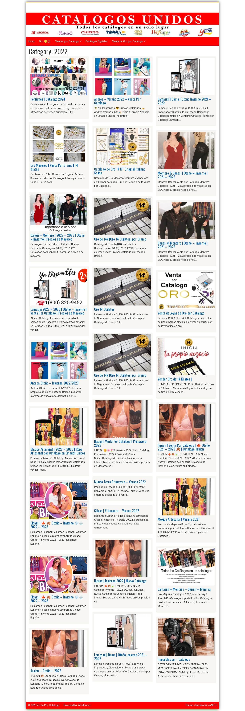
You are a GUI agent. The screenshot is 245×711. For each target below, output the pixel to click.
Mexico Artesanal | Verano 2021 (178, 519)
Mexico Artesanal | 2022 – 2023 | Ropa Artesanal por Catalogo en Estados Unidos (57, 451)
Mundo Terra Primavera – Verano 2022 (120, 481)
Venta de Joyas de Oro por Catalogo (181, 313)
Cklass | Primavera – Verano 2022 (116, 510)
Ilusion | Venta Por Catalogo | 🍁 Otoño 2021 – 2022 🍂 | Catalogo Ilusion (184, 447)
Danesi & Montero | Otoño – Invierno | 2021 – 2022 (183, 244)
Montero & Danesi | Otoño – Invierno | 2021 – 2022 (183, 174)
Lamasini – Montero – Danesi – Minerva (184, 589)
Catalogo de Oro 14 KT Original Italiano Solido (119, 170)
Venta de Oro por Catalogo (127, 41)
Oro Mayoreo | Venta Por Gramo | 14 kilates (54, 167)
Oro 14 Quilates (104, 309)
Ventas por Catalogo (67, 41)
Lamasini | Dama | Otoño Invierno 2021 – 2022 (121, 656)
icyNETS (212, 705)
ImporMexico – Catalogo (174, 659)
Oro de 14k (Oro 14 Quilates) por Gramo (120, 239)
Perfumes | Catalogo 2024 (47, 99)
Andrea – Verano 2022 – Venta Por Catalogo (117, 100)
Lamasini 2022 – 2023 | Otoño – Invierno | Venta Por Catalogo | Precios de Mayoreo (58, 311)
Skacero (199, 705)
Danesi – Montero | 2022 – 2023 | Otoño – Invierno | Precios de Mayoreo (57, 237)
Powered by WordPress (77, 705)
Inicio (31, 41)
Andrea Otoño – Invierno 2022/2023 (54, 383)
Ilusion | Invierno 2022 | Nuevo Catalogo (120, 580)
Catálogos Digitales (96, 41)
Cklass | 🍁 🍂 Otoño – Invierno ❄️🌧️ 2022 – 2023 (56, 524)
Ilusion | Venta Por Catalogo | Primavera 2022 (120, 443)
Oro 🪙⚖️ (45, 41)
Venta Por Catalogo (48, 705)
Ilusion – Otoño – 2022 (45, 670)
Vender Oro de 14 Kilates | (175, 379)
